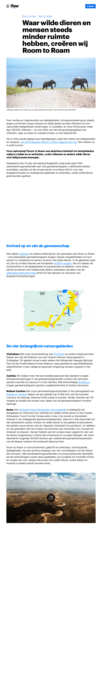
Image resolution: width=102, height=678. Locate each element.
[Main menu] (7, 6)
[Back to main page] (15, 6)
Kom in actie (45, 16)
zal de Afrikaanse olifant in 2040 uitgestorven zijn (49, 142)
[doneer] (90, 6)
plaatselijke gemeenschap (21, 273)
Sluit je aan (29, 16)
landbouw (84, 382)
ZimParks (59, 354)
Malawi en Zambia (16, 394)
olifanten (24, 254)
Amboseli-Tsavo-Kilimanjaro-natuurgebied (42, 410)
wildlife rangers (62, 263)
